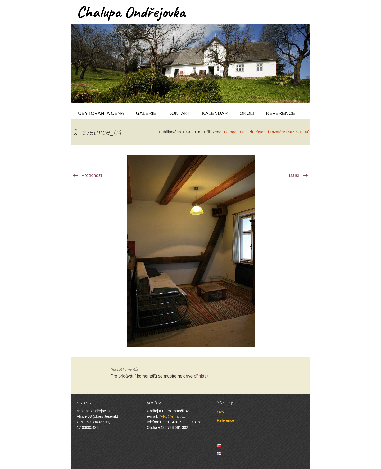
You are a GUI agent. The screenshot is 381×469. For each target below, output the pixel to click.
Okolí (246, 113)
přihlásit (201, 376)
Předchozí (86, 175)
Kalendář (215, 113)
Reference (280, 113)
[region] (190, 63)
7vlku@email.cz (172, 416)
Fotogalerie (234, 132)
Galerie (146, 113)
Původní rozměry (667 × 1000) (282, 132)
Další (299, 175)
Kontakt (179, 113)
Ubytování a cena (101, 113)
